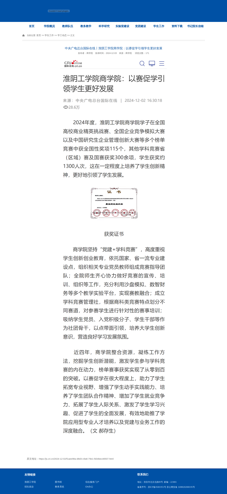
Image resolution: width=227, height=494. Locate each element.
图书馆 (58, 482)
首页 (31, 26)
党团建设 (140, 26)
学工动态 (62, 35)
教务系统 (59, 486)
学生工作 (158, 26)
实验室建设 (122, 26)
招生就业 (29, 486)
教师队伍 (67, 26)
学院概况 (49, 26)
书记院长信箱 (195, 26)
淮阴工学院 (30, 482)
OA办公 (89, 486)
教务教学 (85, 26)
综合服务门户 (92, 482)
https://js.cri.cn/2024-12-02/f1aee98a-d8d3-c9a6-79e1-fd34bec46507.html (76, 458)
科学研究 (104, 26)
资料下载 (177, 26)
